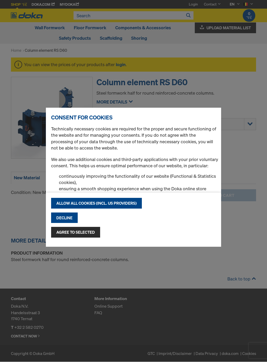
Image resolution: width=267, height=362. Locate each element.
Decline (64, 217)
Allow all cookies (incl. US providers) (96, 203)
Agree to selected (75, 232)
